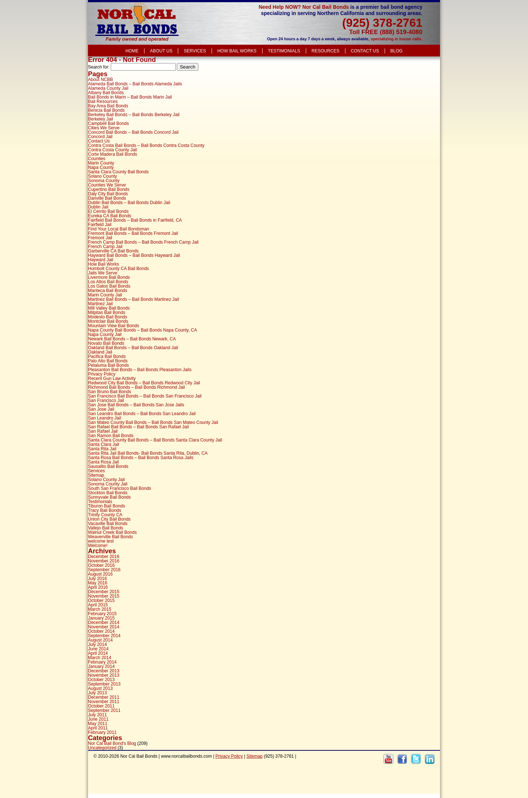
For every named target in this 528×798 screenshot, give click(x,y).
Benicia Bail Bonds (106, 110)
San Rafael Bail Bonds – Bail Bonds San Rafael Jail (138, 426)
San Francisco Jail (106, 400)
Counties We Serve (107, 185)
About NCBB (100, 79)
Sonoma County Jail (107, 484)
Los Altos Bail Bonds (108, 281)
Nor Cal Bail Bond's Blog (112, 743)
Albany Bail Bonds (106, 92)
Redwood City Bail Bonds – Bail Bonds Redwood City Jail (144, 382)
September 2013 (104, 684)
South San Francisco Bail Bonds (119, 488)
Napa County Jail (104, 334)
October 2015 (101, 600)
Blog (396, 50)
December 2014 (103, 622)
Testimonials (284, 50)
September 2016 (104, 569)
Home (132, 50)
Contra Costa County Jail (112, 149)
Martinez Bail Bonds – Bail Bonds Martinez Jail (133, 299)
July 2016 (97, 578)
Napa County (101, 167)
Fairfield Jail (99, 224)
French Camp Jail (105, 246)
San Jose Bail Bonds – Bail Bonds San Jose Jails (136, 404)
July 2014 (97, 644)
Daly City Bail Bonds (108, 193)
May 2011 (97, 723)
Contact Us (365, 50)
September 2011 (104, 710)
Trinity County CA (105, 514)
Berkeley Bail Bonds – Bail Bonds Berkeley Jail (133, 114)
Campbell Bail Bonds (108, 123)
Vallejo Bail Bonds (105, 528)
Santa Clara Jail (103, 444)
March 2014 (99, 657)
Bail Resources (103, 101)
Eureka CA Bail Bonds (109, 215)
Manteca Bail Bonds (107, 290)
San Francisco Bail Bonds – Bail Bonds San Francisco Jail (145, 396)
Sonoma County (104, 180)
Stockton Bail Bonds (107, 492)
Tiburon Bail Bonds (106, 506)
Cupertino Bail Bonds (108, 189)
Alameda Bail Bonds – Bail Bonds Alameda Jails (135, 83)
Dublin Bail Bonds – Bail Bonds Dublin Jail (129, 202)
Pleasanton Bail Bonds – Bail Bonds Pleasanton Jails (139, 369)
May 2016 (97, 582)
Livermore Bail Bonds (109, 277)
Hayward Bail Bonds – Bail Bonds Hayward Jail (134, 255)
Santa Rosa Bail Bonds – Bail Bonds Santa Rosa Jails (141, 457)
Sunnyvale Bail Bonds (109, 497)
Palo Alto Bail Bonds (108, 360)
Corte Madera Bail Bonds (112, 154)
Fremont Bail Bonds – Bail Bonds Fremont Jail (133, 233)
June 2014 (98, 648)
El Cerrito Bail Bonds (108, 211)
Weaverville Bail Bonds (110, 536)
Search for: (99, 67)
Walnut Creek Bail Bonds (112, 532)
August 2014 (100, 640)
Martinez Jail (100, 303)
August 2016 (100, 574)
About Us (161, 50)
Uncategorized (102, 747)
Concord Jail (100, 136)
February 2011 (102, 732)
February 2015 (102, 613)
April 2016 (98, 587)
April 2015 (98, 604)
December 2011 (103, 697)
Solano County (102, 176)
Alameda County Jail (108, 88)
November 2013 (103, 675)
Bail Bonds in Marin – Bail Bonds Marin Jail (130, 97)
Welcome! (97, 545)
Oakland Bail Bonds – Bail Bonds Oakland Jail (133, 347)
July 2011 (97, 714)
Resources (326, 50)
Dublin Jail (98, 207)
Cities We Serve (104, 127)
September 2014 (104, 635)
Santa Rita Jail (102, 448)
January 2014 (101, 666)
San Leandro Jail (104, 418)
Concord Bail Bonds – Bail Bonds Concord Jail (133, 132)
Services (195, 50)
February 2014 (102, 662)
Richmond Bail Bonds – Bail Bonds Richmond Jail (136, 387)
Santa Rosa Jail (103, 462)
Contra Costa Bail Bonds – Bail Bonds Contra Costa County (146, 145)
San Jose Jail (101, 409)
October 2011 (101, 706)
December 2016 (103, 556)
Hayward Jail (100, 259)
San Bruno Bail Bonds (109, 391)
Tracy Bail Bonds (104, 510)
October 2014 (101, 631)
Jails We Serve (102, 273)
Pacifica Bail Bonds (107, 356)
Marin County (101, 163)
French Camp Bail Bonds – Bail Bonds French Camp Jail (143, 242)
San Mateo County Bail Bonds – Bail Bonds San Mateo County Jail (153, 422)
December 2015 (103, 591)
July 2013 (97, 692)
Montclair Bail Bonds (108, 321)
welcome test (101, 541)
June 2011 (98, 719)
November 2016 (103, 561)
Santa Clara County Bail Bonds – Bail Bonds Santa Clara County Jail (155, 440)
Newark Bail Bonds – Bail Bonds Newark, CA (132, 338)
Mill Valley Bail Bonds (109, 308)
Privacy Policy (101, 374)
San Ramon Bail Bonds (110, 435)
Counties (96, 158)
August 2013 (100, 688)
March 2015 (99, 609)
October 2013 (101, 679)
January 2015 (101, 618)
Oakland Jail (100, 352)
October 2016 (101, 565)
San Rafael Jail (103, 431)
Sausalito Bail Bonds (108, 466)
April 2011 (98, 728)
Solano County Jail (106, 479)
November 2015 (103, 596)
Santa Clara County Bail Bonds (118, 171)
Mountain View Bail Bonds (113, 325)
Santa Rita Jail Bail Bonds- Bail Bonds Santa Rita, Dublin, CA (148, 453)
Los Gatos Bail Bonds (109, 286)
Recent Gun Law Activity (112, 378)
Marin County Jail (105, 295)
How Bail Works (237, 50)
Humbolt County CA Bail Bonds (118, 268)
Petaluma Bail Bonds (108, 365)
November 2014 (103, 626)
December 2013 (103, 670)
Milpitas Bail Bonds (106, 312)
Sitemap (96, 475)
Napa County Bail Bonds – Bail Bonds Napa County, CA (142, 330)
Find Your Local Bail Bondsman (118, 229)
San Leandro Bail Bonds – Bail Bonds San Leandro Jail (142, 413)
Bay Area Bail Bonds (108, 105)
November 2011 (103, 701)
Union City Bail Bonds (109, 519)
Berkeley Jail (100, 119)
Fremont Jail (100, 237)
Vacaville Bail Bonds (108, 523)
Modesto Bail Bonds (107, 316)
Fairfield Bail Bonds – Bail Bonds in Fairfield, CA (135, 220)
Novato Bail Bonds (106, 343)
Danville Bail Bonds (107, 198)
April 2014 (98, 653)
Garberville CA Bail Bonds (113, 251)
